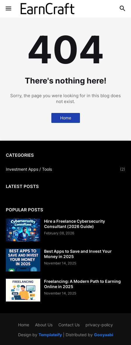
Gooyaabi (103, 334)
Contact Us (69, 324)
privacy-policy (99, 324)
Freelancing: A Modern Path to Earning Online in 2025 (82, 284)
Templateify (50, 334)
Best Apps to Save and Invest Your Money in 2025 (78, 254)
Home (65, 117)
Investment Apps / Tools (65, 169)
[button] (8, 9)
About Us (44, 324)
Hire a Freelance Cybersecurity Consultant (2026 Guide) (74, 224)
